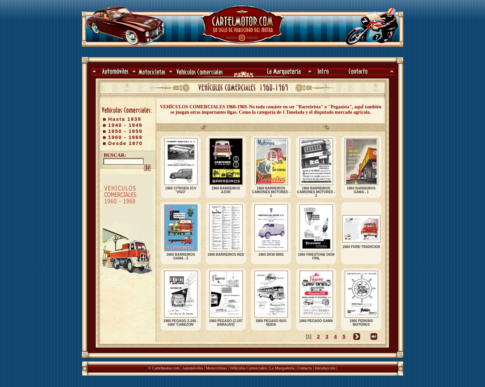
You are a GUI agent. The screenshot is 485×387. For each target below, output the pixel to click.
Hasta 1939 (124, 119)
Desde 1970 (125, 143)
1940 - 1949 (125, 125)
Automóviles (192, 368)
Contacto (304, 368)
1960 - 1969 (125, 137)
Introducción (325, 368)
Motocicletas (216, 368)
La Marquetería (281, 368)
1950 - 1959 (125, 131)
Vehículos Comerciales (247, 368)
